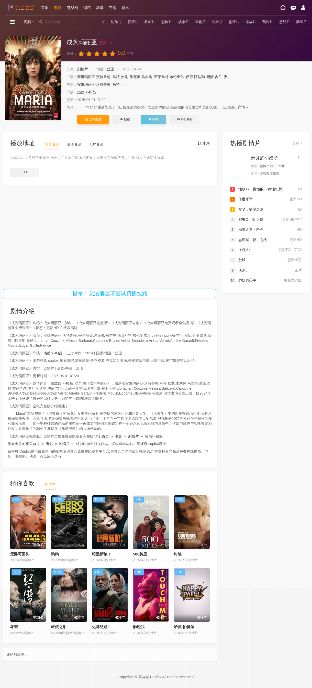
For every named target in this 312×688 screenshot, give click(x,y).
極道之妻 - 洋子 (266, 229)
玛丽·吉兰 (214, 77)
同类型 (50, 484)
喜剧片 (200, 22)
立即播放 (93, 119)
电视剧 (72, 7)
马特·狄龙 (120, 77)
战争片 (183, 22)
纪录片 (217, 22)
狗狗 (55, 554)
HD (25, 172)
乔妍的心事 (266, 280)
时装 (178, 554)
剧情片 (234, 22)
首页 (45, 7)
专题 (112, 7)
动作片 (116, 22)
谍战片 (251, 22)
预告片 (267, 22)
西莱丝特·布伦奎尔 (169, 77)
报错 (125, 119)
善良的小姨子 (264, 157)
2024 (137, 69)
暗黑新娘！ (101, 554)
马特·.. (118, 84)
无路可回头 (19, 554)
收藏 (153, 119)
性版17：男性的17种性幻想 (266, 189)
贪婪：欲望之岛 (266, 209)
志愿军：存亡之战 (266, 240)
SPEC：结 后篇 (266, 219)
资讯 (125, 7)
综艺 (87, 7)
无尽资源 (96, 144)
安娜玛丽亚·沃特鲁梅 (93, 77)
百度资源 (52, 144)
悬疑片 (284, 22)
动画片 (301, 22)
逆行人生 (266, 250)
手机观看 (185, 119)
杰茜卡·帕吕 (86, 92)
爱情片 (133, 22)
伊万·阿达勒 (195, 77)
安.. (227, 77)
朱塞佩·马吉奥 (141, 77)
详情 (243, 107)
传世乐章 (266, 199)
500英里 (140, 554)
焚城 (266, 260)
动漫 (100, 7)
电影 (57, 7)
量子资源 (74, 144)
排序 (204, 143)
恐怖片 (166, 22)
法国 (110, 69)
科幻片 (149, 22)
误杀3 (266, 270)
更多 (297, 143)
